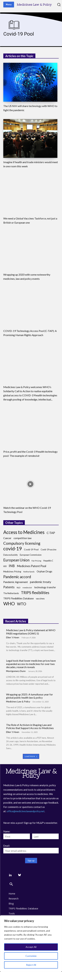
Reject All (31, 964)
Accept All (31, 947)
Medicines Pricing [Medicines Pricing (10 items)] (12, 571)
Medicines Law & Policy (18, 701)
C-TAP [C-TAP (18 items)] (51, 533)
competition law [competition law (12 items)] (23, 538)
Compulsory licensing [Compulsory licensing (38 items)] (21, 543)
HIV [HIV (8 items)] (5, 566)
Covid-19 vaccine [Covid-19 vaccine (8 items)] (48, 549)
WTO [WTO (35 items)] (21, 604)
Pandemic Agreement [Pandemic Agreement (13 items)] (15, 581)
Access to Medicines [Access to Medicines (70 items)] (23, 532)
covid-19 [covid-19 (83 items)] (12, 548)
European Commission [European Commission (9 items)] (30, 554)
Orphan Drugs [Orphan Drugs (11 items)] (44, 571)
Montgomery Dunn (16, 671)
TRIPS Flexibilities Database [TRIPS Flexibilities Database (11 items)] (18, 598)
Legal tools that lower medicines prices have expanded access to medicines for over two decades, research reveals (31, 663)
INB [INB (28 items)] (12, 566)
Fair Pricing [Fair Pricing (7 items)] (36, 561)
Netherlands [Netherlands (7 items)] (29, 572)
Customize (31, 955)
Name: (6, 831)
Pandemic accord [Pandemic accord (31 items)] (17, 576)
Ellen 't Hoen (12, 637)
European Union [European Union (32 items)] (16, 560)
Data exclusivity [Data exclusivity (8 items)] (10, 555)
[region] (31, 943)
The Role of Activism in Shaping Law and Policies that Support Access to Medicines (30, 726)
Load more (31, 756)
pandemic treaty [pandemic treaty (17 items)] (40, 582)
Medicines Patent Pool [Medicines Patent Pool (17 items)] (31, 566)
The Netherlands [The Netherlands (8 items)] (11, 593)
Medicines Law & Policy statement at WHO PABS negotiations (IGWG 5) (30, 632)
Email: (6, 845)
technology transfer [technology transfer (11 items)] (45, 587)
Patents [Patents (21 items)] (9, 587)
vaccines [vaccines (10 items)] (40, 598)
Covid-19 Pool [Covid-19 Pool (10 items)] (31, 549)
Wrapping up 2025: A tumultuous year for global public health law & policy (29, 696)
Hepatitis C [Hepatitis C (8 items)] (48, 560)
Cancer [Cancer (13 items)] (7, 538)
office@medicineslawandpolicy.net (25, 811)
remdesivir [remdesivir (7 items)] (27, 587)
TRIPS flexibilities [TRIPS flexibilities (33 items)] (35, 592)
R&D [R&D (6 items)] (18, 587)
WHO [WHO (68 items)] (9, 603)
